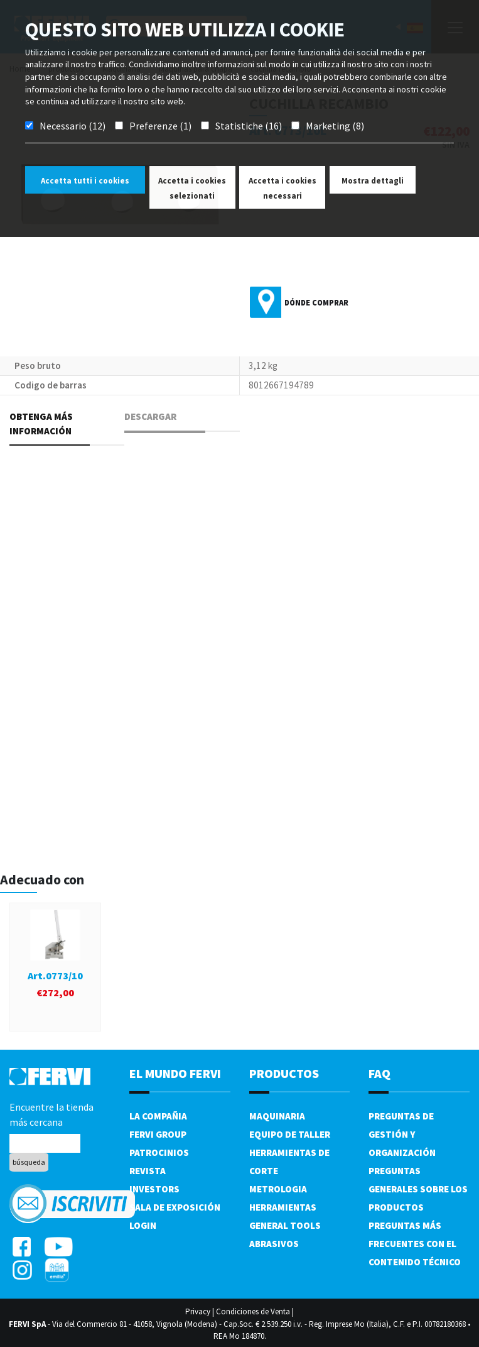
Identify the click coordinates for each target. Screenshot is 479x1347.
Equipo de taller (289, 1134)
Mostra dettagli (373, 180)
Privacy (197, 1311)
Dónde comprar (316, 302)
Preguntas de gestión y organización (402, 1134)
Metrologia (278, 1189)
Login (142, 1225)
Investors (154, 1189)
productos (284, 1073)
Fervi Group (157, 1134)
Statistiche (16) (248, 125)
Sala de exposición (174, 1207)
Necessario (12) (72, 125)
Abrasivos (274, 1244)
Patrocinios (159, 1152)
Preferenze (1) (160, 125)
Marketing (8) (335, 125)
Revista (147, 1171)
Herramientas (282, 1207)
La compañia (158, 1116)
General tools (285, 1225)
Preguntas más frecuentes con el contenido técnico (415, 1243)
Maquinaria (277, 1116)
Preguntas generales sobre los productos (418, 1189)
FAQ (379, 1073)
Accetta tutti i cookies (85, 180)
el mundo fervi (175, 1073)
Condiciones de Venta (253, 1311)
